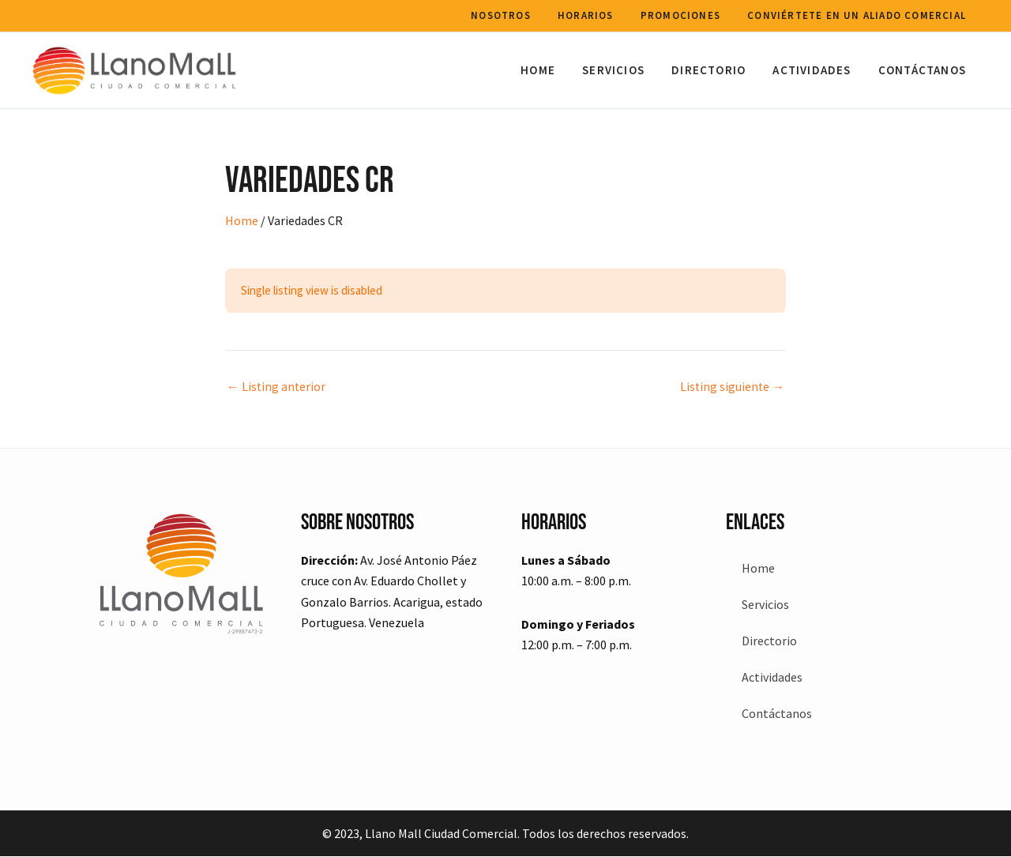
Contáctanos (924, 69)
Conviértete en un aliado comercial (858, 15)
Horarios (594, 15)
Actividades (817, 69)
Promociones (685, 15)
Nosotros (513, 15)
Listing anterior (277, 386)
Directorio (717, 69)
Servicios (625, 69)
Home (553, 69)
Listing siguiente (731, 386)
